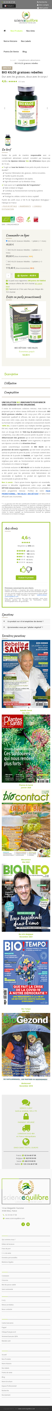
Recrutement (6, 1395)
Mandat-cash (6, 1341)
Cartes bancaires (7, 1323)
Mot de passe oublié (9, 1285)
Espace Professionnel (9, 1386)
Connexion (5, 1276)
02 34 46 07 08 (11, 1215)
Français (9, 6)
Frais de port (6, 1249)
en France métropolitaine (26, 1133)
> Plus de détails (9, 206)
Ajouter (26, 275)
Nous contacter (7, 1309)
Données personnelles (9, 1258)
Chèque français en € (9, 1332)
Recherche (42, 2)
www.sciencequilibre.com (15, 1218)
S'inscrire (5, 1280)
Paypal (4, 1327)
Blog (25, 51)
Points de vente (11, 51)
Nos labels (26, 41)
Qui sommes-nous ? (9, 1240)
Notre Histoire (10, 41)
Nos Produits (17, 31)
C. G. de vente (6, 1253)
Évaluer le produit (26, 577)
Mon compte (43, 5)
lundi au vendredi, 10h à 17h (26, 1108)
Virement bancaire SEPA (10, 1336)
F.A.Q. (4, 1300)
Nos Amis (30, 31)
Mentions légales (7, 1262)
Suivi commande (7, 1289)
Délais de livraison (8, 1244)
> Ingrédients (24, 206)
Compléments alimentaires (29, 60)
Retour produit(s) (8, 1305)
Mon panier (42, 8)
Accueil (13, 60)
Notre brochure (7, 1382)
